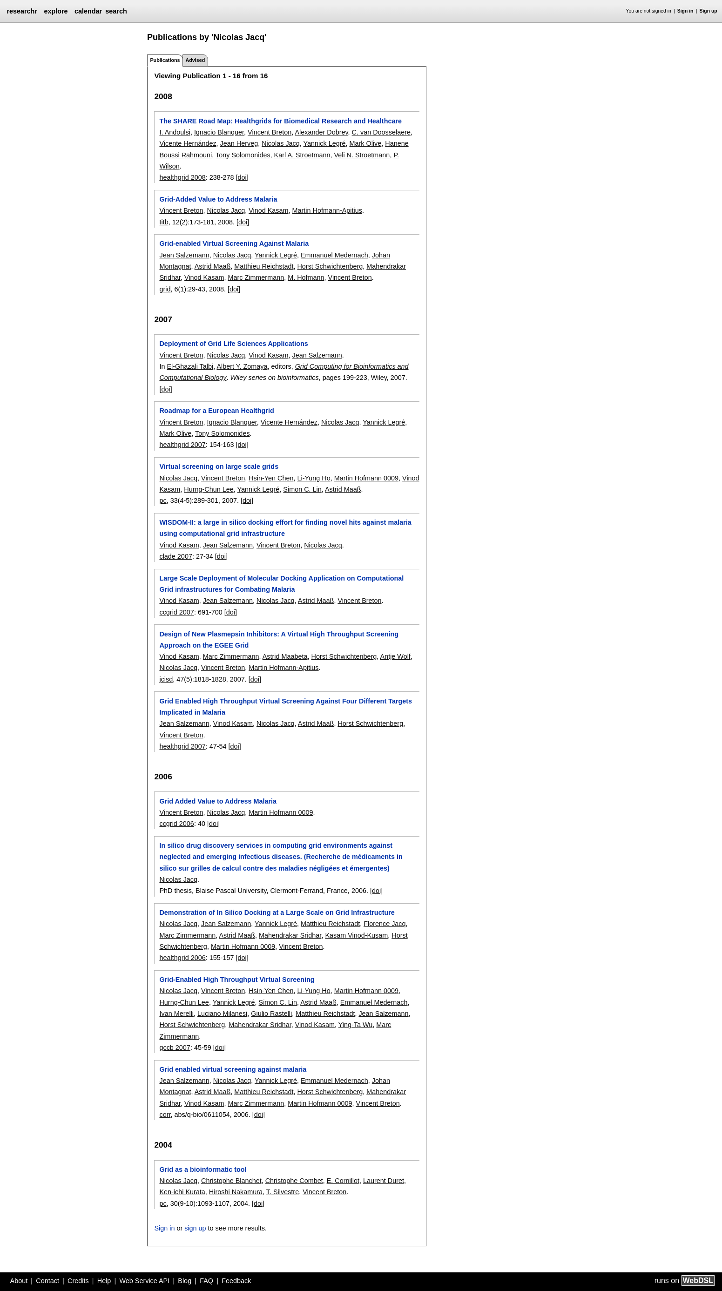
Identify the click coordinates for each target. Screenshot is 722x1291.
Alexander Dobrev (321, 132)
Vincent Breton (269, 132)
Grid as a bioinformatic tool (202, 1169)
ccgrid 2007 (176, 612)
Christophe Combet (294, 1180)
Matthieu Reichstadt (263, 266)
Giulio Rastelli (271, 1013)
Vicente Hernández (187, 143)
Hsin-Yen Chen (271, 478)
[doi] (242, 177)
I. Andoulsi (174, 132)
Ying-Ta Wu (355, 1024)
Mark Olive (366, 143)
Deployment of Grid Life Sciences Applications (233, 343)
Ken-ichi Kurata (182, 1192)
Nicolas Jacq (281, 143)
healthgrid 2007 (182, 444)
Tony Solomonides (243, 155)
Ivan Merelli (176, 1013)
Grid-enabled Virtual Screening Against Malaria (234, 243)
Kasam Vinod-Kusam (356, 935)
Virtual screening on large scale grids (218, 466)
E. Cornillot (343, 1180)
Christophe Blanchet (231, 1180)
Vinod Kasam (268, 210)
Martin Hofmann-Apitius (327, 210)
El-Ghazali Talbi (190, 366)
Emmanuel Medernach (334, 255)
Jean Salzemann (184, 255)
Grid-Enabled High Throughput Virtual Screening (236, 979)
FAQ (206, 1280)
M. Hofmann (306, 277)
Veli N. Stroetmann (362, 155)
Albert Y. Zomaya (241, 366)
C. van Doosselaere (381, 132)
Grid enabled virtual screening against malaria (232, 1069)
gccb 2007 (174, 1047)
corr (164, 1114)
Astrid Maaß (213, 266)
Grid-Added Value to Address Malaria (218, 199)
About (19, 1280)
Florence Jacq (384, 923)
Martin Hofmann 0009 (366, 478)
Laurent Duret (383, 1180)
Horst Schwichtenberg (330, 266)
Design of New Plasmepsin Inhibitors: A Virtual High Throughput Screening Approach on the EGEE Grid (278, 639)
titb (163, 222)
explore (55, 11)
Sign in (685, 11)
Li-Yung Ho (313, 478)
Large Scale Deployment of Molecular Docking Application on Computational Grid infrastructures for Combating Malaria (281, 584)
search (116, 11)
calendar (88, 11)
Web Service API (144, 1280)
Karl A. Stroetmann (302, 155)
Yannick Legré (325, 143)
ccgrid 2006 (176, 823)
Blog (184, 1280)
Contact (47, 1280)
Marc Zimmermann (256, 277)
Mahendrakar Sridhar (290, 935)
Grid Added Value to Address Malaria (218, 801)
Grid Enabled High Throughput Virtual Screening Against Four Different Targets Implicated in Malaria (285, 706)
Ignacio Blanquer (219, 132)
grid (164, 289)
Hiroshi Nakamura (236, 1192)
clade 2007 (175, 556)
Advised (195, 60)
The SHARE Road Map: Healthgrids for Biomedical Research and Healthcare (280, 121)
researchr (22, 11)
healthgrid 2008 (182, 177)
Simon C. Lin (302, 489)
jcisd (166, 679)
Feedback (236, 1280)
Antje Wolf (395, 656)
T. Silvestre (282, 1192)
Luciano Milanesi (222, 1013)
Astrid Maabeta (285, 656)
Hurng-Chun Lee (208, 489)
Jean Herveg (239, 143)
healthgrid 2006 (182, 957)
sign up (195, 1228)
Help (104, 1280)
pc (162, 500)
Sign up (708, 11)
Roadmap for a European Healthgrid (216, 410)
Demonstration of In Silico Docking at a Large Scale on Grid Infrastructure (276, 912)
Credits (78, 1280)
